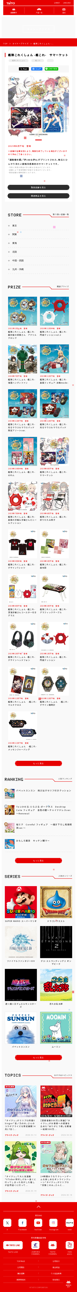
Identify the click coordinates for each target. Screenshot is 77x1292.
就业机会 (56, 1267)
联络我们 (56, 1279)
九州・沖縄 (18, 269)
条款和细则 (20, 1279)
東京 (14, 225)
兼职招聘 (20, 1273)
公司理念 (20, 1267)
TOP (5, 43)
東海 (14, 243)
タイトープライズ (20, 43)
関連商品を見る (38, 195)
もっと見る (38, 763)
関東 (14, 234)
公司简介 (57, 3)
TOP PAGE (21, 1261)
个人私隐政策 (56, 1273)
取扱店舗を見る (38, 187)
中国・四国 (18, 260)
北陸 (14, 251)
